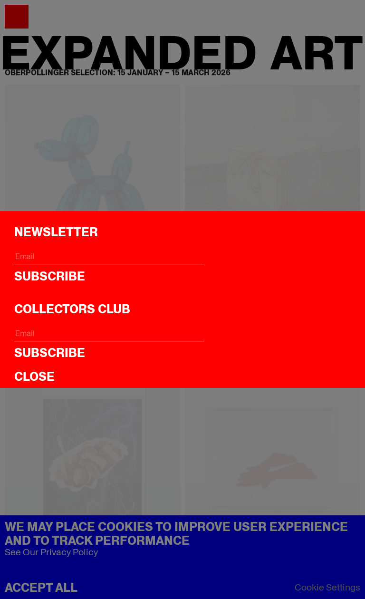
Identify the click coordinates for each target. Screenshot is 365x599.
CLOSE (34, 376)
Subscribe (49, 276)
